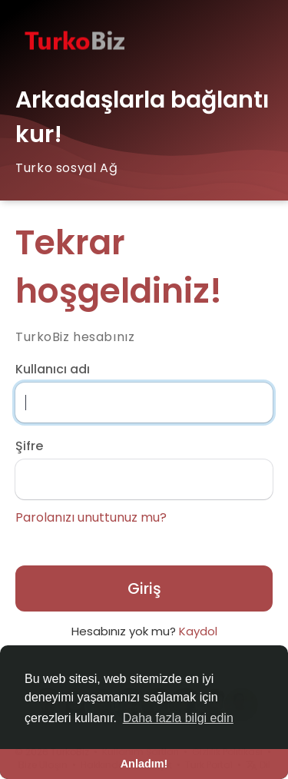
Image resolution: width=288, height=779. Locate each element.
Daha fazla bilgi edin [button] (178, 717)
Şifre (29, 446)
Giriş (144, 588)
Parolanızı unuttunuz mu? (91, 517)
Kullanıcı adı (52, 369)
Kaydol (198, 631)
